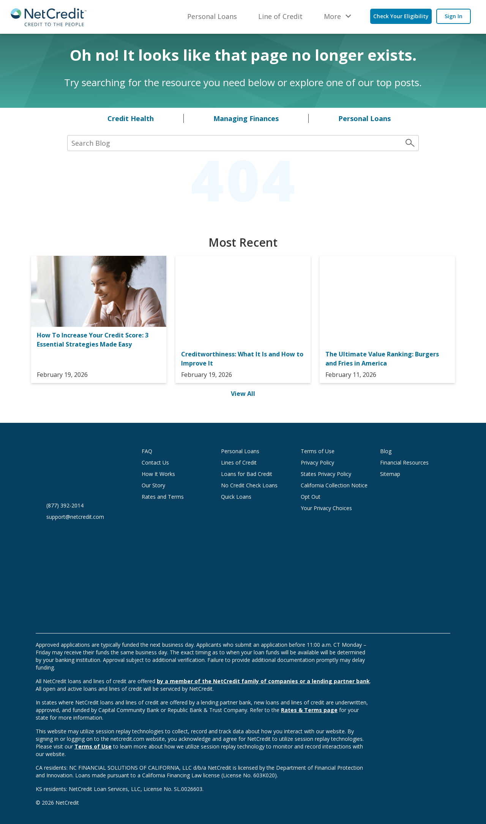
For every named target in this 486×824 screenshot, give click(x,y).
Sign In (453, 16)
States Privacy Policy (326, 473)
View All (243, 393)
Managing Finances (246, 118)
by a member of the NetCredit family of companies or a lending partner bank (263, 681)
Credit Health (130, 118)
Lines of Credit (239, 462)
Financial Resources (404, 462)
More (332, 16)
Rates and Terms (163, 496)
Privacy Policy (317, 462)
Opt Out (310, 496)
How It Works (158, 473)
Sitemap (390, 473)
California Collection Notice (334, 485)
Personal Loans (212, 16)
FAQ (147, 451)
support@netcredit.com (75, 516)
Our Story (153, 485)
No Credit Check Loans (249, 485)
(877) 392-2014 (65, 505)
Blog (385, 451)
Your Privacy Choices (334, 508)
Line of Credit (280, 16)
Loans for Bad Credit (246, 473)
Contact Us (155, 462)
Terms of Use (318, 451)
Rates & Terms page (309, 710)
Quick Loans (236, 496)
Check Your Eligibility (401, 16)
